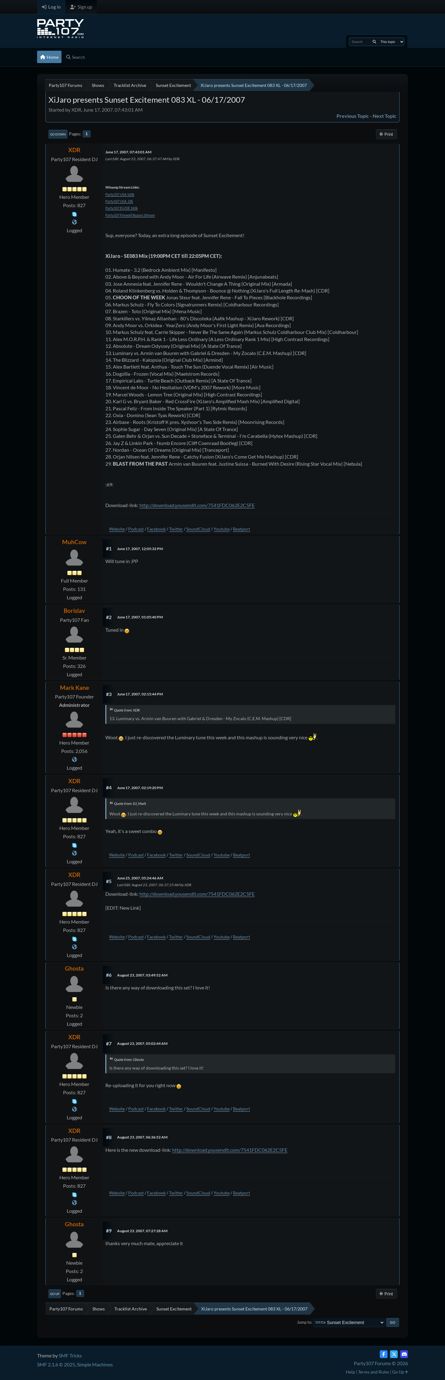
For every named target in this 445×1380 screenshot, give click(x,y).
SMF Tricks (70, 1355)
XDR (74, 149)
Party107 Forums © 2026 (381, 1363)
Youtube (222, 529)
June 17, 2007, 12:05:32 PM (140, 549)
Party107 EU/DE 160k (121, 208)
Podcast (136, 529)
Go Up (54, 1294)
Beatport (241, 529)
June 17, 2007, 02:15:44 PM (140, 694)
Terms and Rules (373, 1371)
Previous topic (353, 116)
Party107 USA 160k (119, 194)
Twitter (176, 529)
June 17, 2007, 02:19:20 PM (140, 788)
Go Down (58, 134)
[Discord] (404, 1354)
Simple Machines (95, 1364)
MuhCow (74, 541)
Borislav (74, 610)
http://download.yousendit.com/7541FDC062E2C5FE (197, 505)
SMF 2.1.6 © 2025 (56, 1364)
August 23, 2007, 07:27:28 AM (142, 1231)
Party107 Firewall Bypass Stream (130, 215)
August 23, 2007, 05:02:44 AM (142, 1043)
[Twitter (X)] (394, 1354)
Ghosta (74, 968)
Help (350, 1371)
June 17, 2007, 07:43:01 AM (128, 152)
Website (117, 529)
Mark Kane (74, 687)
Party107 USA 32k (119, 201)
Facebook (156, 529)
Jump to (304, 1322)
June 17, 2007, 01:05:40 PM (140, 617)
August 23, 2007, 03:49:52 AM (142, 975)
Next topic (384, 116)
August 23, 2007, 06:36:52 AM (142, 1137)
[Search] (374, 41)
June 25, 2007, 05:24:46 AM (140, 878)
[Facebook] (384, 1354)
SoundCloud (198, 529)
